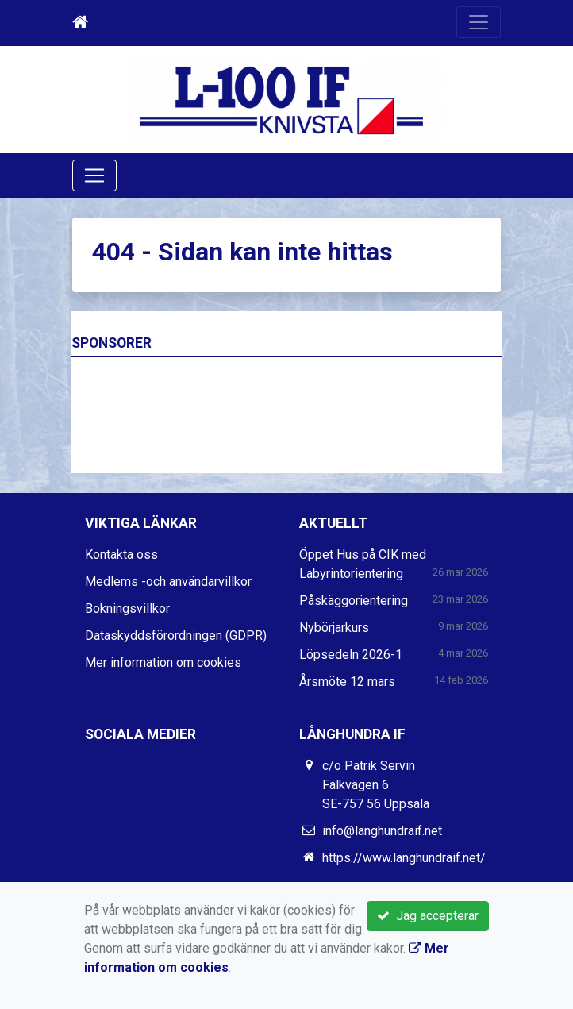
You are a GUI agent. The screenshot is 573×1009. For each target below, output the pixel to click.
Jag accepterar (428, 915)
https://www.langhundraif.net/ (404, 857)
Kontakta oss (121, 554)
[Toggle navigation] (478, 22)
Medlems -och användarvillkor (168, 581)
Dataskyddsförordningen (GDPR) (176, 635)
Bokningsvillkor (127, 608)
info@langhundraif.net (382, 830)
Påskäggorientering (353, 600)
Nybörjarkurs (334, 627)
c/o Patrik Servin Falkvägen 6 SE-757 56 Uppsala (375, 784)
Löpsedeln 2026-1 (350, 654)
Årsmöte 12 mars (347, 681)
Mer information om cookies (163, 662)
